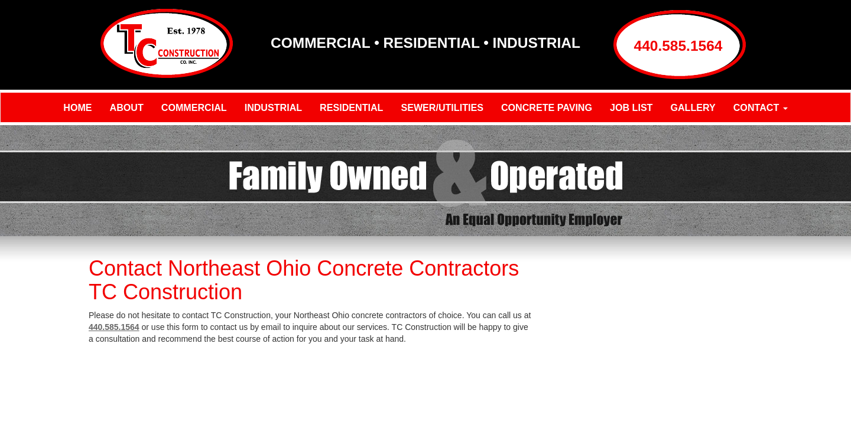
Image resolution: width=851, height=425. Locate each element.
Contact (760, 107)
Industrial (273, 107)
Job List (631, 107)
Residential (351, 107)
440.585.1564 (678, 46)
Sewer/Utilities (442, 107)
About (127, 107)
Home (77, 107)
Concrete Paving (546, 107)
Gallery (692, 107)
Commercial (194, 107)
